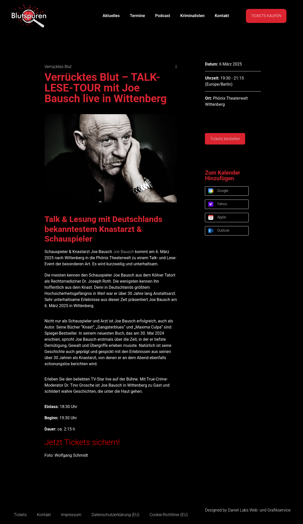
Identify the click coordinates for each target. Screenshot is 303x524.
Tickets (20, 514)
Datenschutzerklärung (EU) (115, 514)
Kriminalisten (192, 15)
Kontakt (222, 15)
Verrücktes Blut (58, 66)
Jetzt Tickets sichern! (82, 442)
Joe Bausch (123, 251)
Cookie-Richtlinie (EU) (169, 514)
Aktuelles (111, 15)
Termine (137, 15)
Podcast (162, 15)
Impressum (71, 514)
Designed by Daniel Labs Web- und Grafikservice (248, 510)
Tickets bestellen (225, 138)
